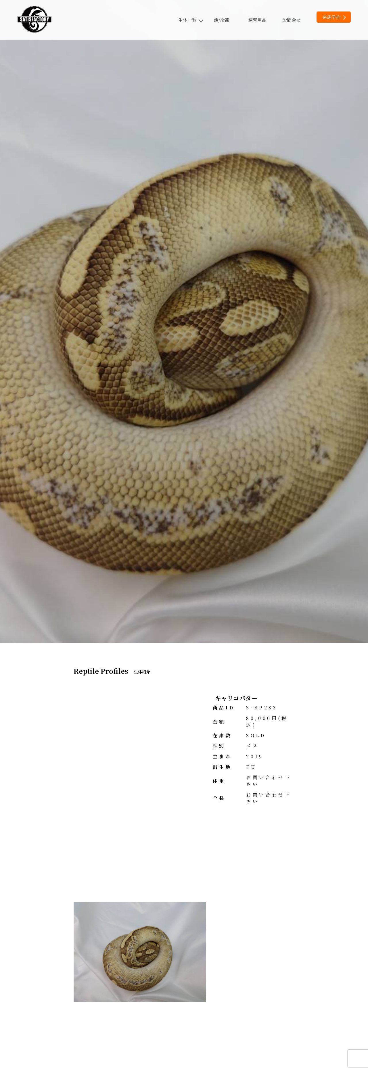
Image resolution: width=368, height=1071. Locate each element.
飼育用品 (257, 20)
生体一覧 (190, 20)
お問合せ (291, 20)
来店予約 (334, 17)
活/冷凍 (221, 20)
